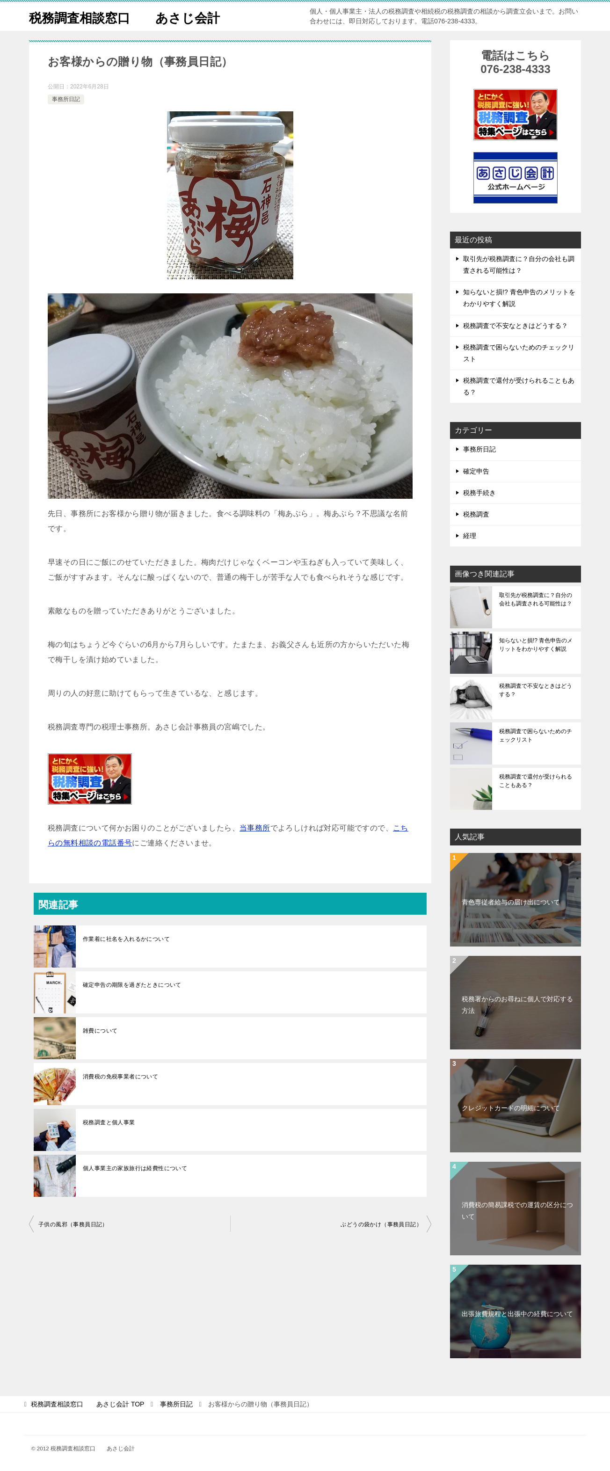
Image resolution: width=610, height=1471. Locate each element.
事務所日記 (66, 99)
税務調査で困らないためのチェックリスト (535, 735)
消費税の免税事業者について (120, 1076)
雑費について (100, 1030)
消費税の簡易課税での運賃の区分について (517, 1210)
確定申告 (476, 471)
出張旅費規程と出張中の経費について (517, 1314)
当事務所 (255, 828)
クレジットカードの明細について (511, 1108)
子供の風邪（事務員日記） (73, 1224)
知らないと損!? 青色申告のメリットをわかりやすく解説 (536, 644)
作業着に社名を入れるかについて (126, 939)
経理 (469, 535)
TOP (87, 1404)
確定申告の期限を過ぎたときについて (132, 985)
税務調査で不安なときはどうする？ (515, 325)
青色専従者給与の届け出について (511, 902)
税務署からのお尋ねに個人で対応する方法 (517, 1004)
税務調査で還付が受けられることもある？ (535, 780)
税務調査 (476, 514)
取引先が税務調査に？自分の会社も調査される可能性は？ (535, 599)
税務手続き (479, 492)
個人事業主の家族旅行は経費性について (135, 1168)
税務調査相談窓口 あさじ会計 (135, 16)
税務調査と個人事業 (109, 1122)
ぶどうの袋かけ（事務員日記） (381, 1224)
